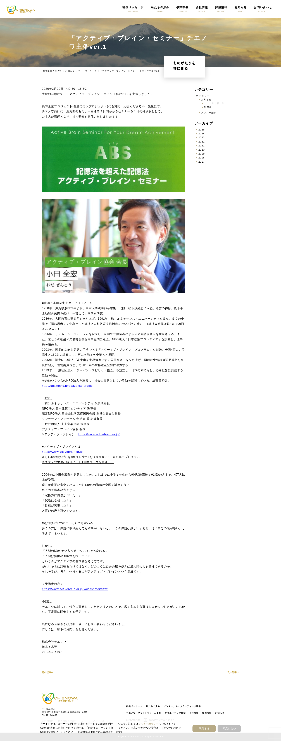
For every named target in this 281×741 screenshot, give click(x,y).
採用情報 (206, 713)
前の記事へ (48, 672)
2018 (201, 157)
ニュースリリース (214, 103)
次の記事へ (233, 672)
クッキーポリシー (148, 723)
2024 (201, 133)
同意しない (229, 728)
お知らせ (206, 99)
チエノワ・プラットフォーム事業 (143, 713)
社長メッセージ (134, 706)
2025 (201, 129)
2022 (201, 141)
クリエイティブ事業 (175, 713)
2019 (201, 153)
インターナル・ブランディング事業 (182, 706)
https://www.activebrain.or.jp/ (99, 434)
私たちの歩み (153, 706)
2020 (201, 149)
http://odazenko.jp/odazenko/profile (67, 385)
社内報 (208, 107)
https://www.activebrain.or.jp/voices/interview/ (75, 589)
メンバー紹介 (208, 112)
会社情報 (194, 713)
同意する (204, 728)
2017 (201, 161)
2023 (201, 137)
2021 (201, 145)
